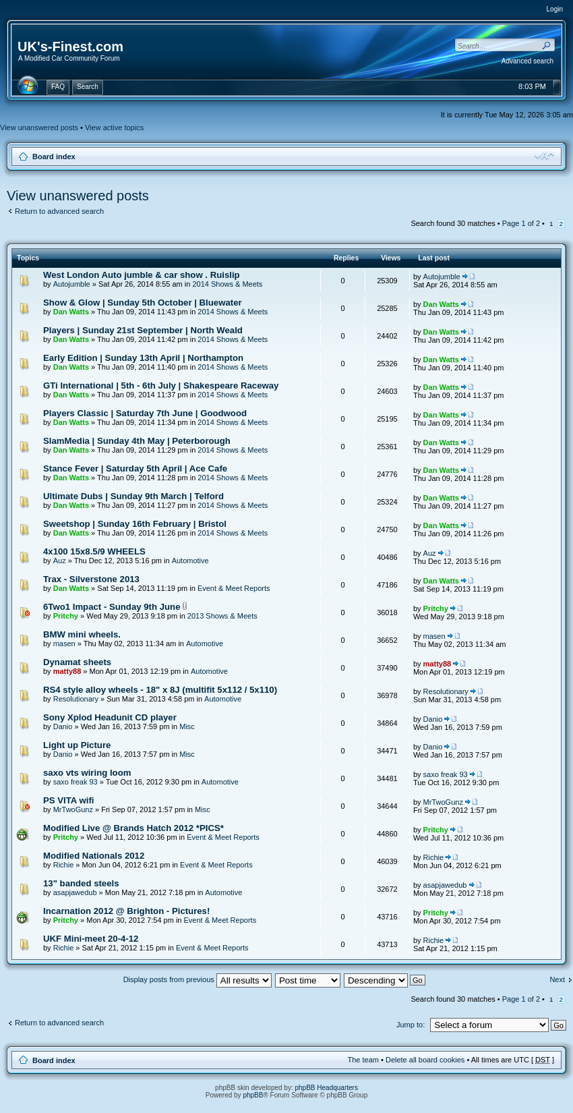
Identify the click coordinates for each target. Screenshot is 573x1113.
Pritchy (65, 616)
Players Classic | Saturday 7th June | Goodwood (145, 413)
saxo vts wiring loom (87, 773)
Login (555, 9)
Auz (59, 560)
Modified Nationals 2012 (93, 856)
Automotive (190, 560)
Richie (63, 865)
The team (363, 1060)
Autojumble (71, 284)
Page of (521, 223)
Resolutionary (75, 699)
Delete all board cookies (425, 1060)
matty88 (67, 671)
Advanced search (527, 61)
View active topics (114, 127)
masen (64, 643)
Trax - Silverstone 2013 (91, 579)
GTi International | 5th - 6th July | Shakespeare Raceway (160, 385)
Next (557, 979)
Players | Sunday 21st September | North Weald (143, 330)
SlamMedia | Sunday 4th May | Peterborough (137, 441)
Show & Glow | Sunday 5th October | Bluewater (142, 302)
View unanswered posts (39, 127)
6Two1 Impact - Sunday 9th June (111, 607)
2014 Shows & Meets (227, 284)
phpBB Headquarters (326, 1087)
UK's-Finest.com (70, 46)
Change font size (544, 156)
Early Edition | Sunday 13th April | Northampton (143, 358)
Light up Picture (77, 745)
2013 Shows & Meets (222, 616)
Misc (187, 726)
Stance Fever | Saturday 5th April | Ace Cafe (135, 468)
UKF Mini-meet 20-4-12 (90, 939)
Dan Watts (71, 312)
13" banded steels (81, 883)
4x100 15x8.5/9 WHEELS (94, 551)
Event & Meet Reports (234, 588)
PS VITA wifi (68, 800)
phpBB (253, 1095)
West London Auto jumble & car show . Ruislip (141, 275)
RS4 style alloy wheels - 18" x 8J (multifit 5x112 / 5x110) (160, 690)
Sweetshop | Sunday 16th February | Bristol (135, 524)
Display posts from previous (197, 979)
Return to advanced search (59, 211)
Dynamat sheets (77, 662)
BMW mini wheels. (82, 634)
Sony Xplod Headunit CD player (110, 717)
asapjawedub (75, 892)
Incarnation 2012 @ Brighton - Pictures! (126, 911)
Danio (63, 726)
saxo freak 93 (75, 782)
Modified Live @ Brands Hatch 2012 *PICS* (133, 828)
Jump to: (410, 1025)
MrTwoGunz (73, 809)
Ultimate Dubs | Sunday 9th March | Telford (133, 496)
